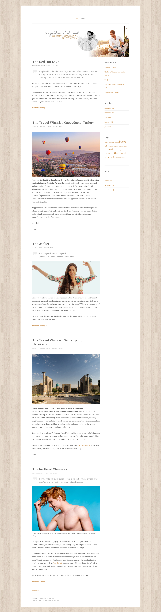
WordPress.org (109, 190)
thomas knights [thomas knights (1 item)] (118, 157)
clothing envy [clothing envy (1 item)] (115, 146)
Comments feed (109, 185)
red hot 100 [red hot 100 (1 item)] (124, 150)
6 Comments (48, 247)
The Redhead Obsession (50, 468)
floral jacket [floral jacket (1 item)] (121, 146)
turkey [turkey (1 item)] (123, 157)
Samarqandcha (84, 445)
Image (34, 126)
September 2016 (109, 108)
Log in (106, 176)
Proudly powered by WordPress (43, 597)
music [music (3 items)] (110, 149)
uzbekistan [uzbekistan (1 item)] (111, 161)
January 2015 (109, 127)
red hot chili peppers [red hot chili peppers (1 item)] (109, 154)
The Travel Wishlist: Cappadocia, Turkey (63, 122)
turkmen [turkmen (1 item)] (106, 161)
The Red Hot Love (46, 61)
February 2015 (109, 122)
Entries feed (108, 180)
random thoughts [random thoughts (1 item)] (118, 150)
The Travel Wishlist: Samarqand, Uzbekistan (57, 342)
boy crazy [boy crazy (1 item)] (116, 142)
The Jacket (40, 243)
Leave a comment (53, 65)
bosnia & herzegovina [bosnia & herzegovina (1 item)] (109, 142)
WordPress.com (53, 600)
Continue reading (39, 108)
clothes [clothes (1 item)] (110, 146)
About (83, 18)
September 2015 (109, 113)
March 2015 (108, 117)
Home (77, 18)
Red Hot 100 (57, 563)
